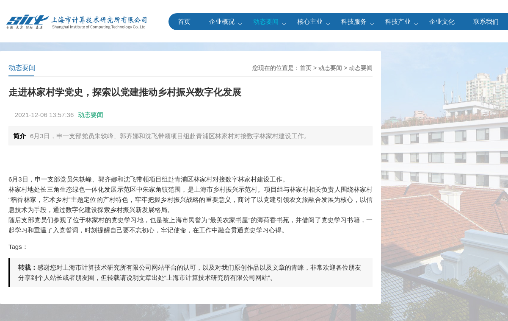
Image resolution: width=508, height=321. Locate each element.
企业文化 (442, 21)
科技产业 (398, 21)
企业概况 (222, 21)
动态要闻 (266, 21)
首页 (184, 21)
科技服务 (354, 21)
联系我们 (486, 21)
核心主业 (310, 21)
